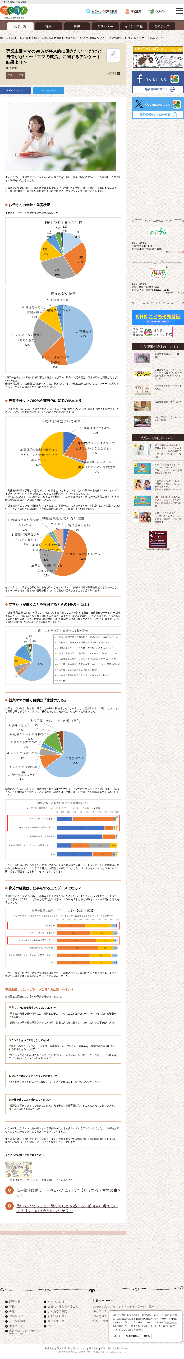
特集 (12, 1306)
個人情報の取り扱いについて (71, 1348)
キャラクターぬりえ (105, 1311)
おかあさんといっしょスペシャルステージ (119, 1306)
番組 (12, 1311)
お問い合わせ (56, 1316)
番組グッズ (16, 1325)
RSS (50, 1325)
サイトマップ (56, 1321)
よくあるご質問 (57, 1311)
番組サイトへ (172, 252)
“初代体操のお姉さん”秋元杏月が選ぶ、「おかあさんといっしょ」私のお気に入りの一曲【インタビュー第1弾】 (168, 451)
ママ (21, 75)
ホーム (4, 37)
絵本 (151, 1306)
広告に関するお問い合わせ (114, 1348)
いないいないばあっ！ (107, 1320)
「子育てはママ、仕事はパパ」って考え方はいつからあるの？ (39, 1178)
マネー (11, 75)
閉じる (147, 1336)
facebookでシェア (15, 90)
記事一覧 (16, 37)
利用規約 (49, 1348)
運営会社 (93, 1348)
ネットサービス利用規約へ (126, 1336)
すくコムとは (56, 1301)
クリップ (113, 54)
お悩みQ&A (16, 1316)
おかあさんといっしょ (107, 1316)
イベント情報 (17, 1321)
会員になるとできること (63, 1306)
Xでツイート (48, 90)
